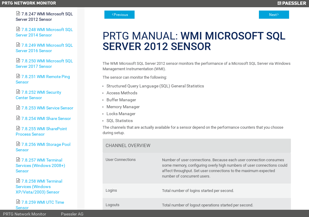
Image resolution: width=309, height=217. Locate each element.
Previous (121, 15)
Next (273, 15)
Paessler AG (72, 214)
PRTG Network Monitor (24, 214)
